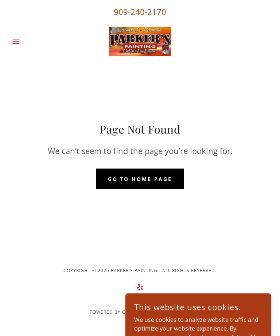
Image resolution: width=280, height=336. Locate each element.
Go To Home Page (140, 178)
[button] (28, 41)
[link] (140, 41)
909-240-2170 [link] (140, 11)
